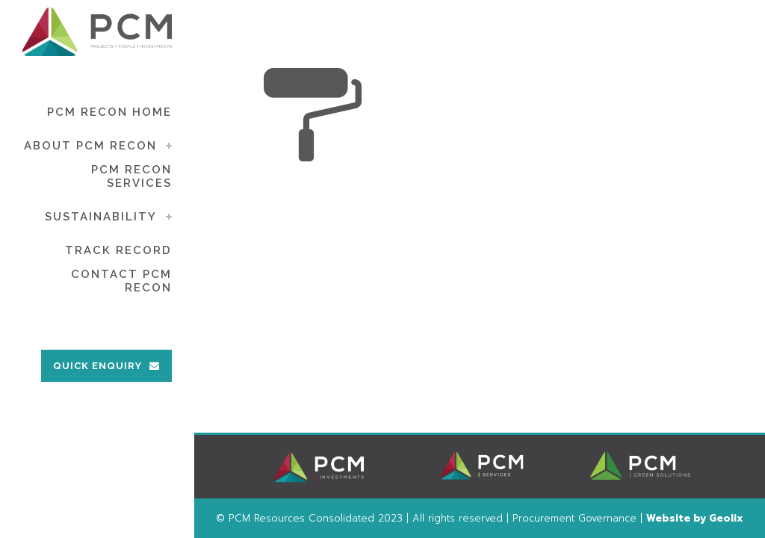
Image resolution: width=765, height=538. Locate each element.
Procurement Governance (574, 518)
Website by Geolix (694, 518)
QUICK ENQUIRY (106, 365)
